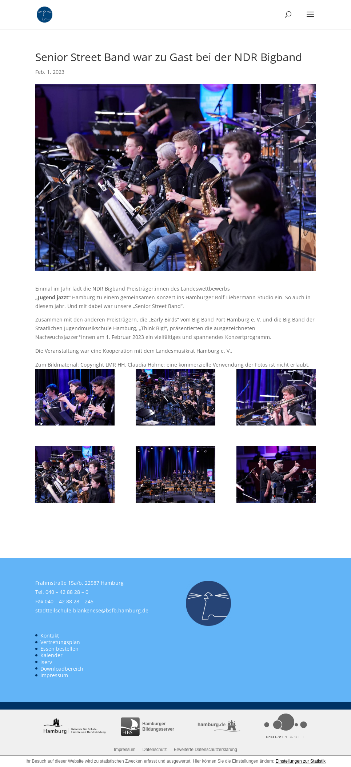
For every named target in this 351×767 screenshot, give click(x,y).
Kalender (51, 655)
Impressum (54, 675)
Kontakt (49, 635)
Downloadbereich (61, 668)
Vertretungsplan (60, 642)
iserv (46, 662)
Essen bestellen (59, 648)
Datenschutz (155, 749)
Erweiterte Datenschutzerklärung (205, 749)
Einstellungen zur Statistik (301, 761)
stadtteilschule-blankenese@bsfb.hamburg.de (91, 610)
